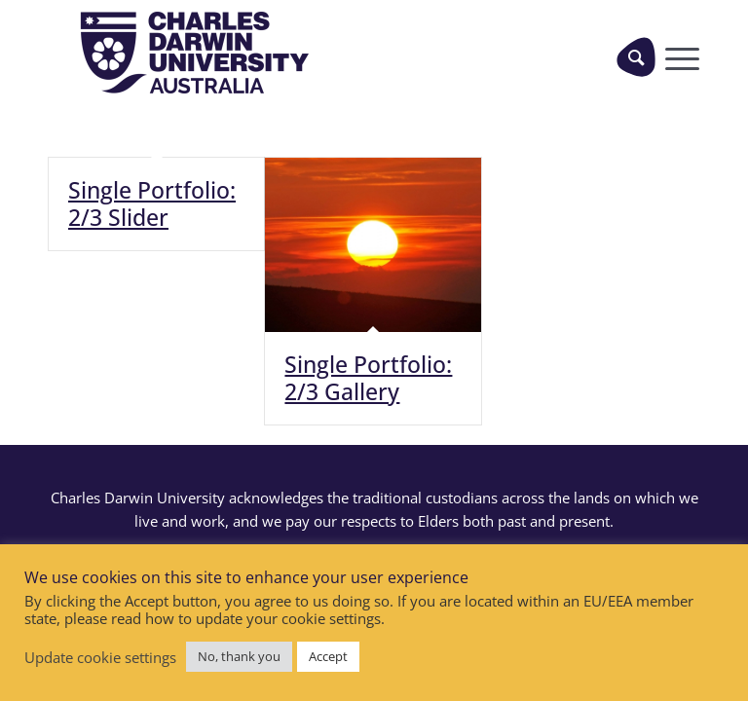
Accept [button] (328, 656)
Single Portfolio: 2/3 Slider (152, 203)
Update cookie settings (100, 657)
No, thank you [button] (239, 656)
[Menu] (677, 56)
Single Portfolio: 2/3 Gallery (368, 378)
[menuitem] (628, 56)
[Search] (636, 56)
